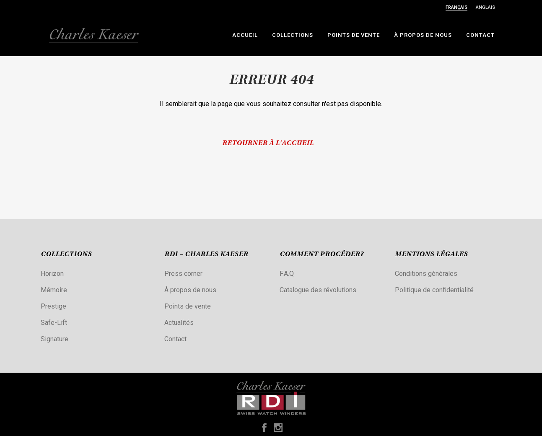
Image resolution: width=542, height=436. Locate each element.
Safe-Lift (54, 323)
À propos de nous (190, 290)
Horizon (52, 274)
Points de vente (187, 306)
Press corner (183, 274)
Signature (54, 339)
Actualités (179, 323)
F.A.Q (287, 274)
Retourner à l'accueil (268, 143)
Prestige (53, 306)
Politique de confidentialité (434, 290)
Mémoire (54, 290)
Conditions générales (426, 274)
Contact (175, 339)
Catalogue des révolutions (318, 290)
